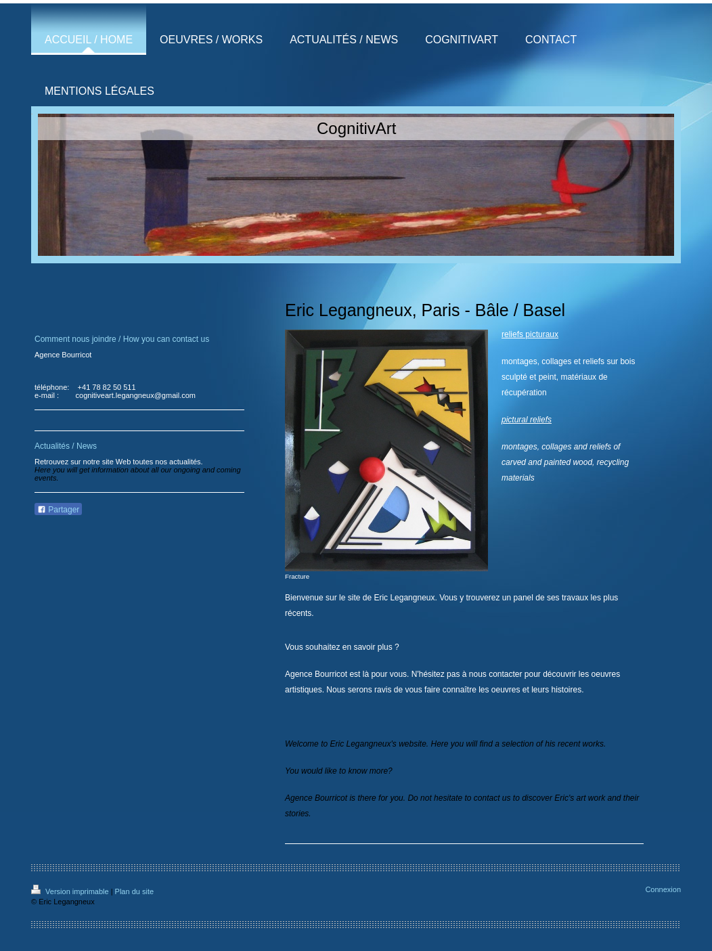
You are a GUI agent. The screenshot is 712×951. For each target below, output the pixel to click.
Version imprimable (71, 891)
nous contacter (495, 674)
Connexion (663, 889)
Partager (58, 509)
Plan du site (134, 891)
